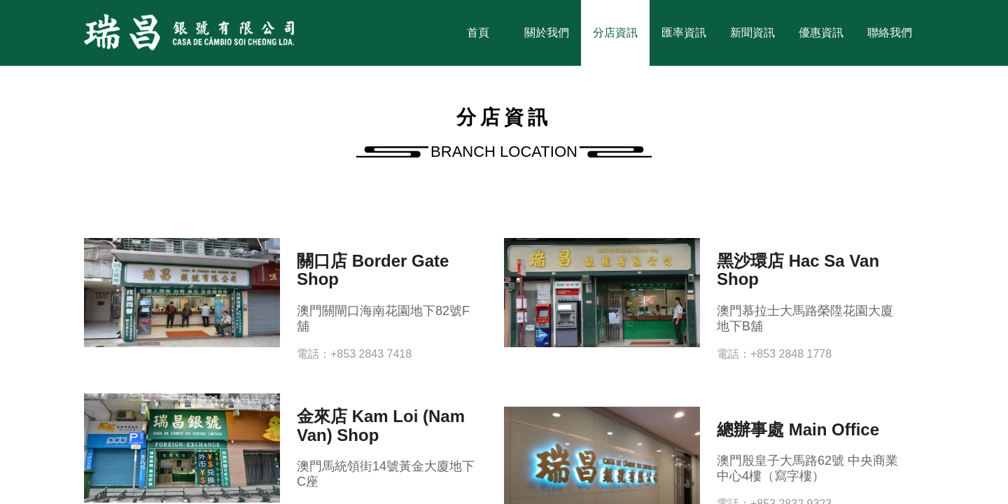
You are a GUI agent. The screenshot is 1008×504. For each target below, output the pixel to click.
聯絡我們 (889, 32)
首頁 (478, 32)
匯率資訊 (684, 32)
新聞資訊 (752, 32)
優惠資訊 (821, 32)
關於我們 (546, 32)
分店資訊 (615, 32)
